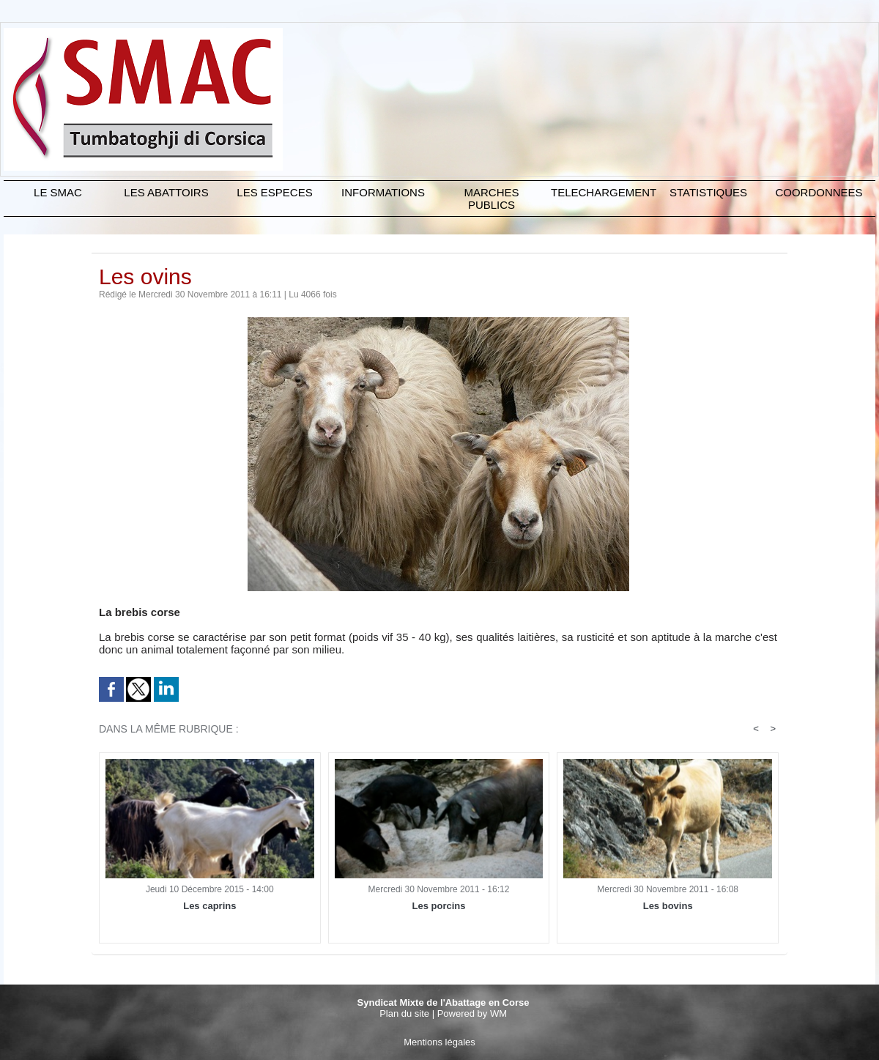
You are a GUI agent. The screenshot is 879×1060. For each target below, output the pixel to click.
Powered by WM (472, 1013)
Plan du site (404, 1013)
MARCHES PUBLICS (491, 198)
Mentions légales (439, 1042)
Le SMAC (58, 192)
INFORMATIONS (383, 192)
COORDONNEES (818, 192)
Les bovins (668, 905)
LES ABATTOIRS (166, 192)
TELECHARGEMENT (602, 192)
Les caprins (209, 905)
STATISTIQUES (708, 192)
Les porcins (439, 905)
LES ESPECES (274, 192)
